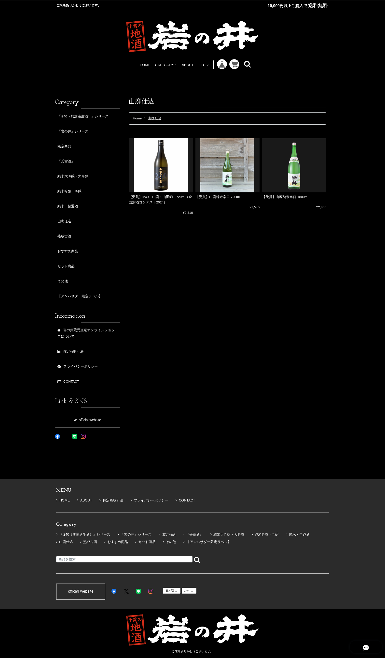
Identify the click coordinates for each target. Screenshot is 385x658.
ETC (203, 65)
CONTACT (185, 500)
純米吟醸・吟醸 (69, 191)
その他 (62, 281)
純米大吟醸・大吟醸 (72, 176)
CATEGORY (166, 65)
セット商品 (66, 266)
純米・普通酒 (67, 206)
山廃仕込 (64, 221)
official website (87, 420)
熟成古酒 (64, 236)
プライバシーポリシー (149, 500)
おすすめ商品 (67, 251)
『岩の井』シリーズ (72, 131)
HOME (145, 65)
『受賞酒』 (66, 161)
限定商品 (64, 146)
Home (137, 118)
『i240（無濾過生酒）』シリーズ (83, 116)
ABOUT (188, 65)
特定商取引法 (111, 500)
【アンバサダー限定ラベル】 (79, 296)
